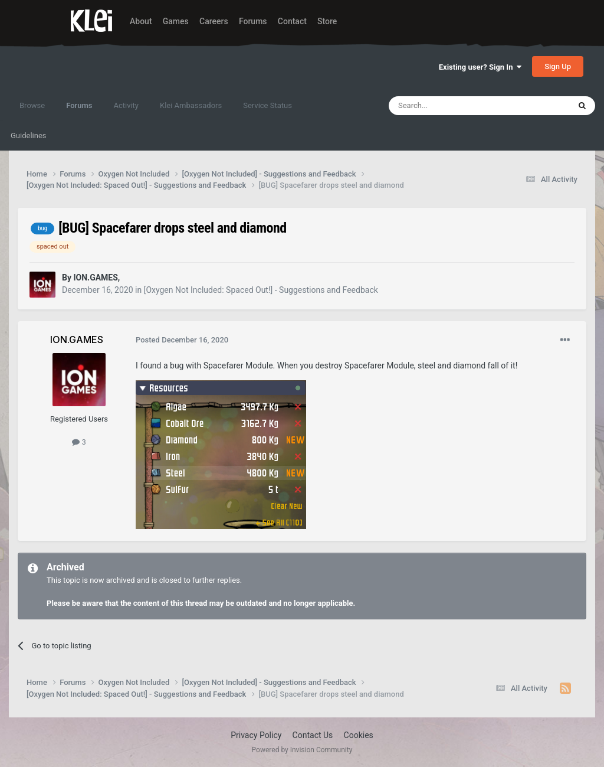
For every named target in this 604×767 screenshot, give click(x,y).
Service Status (267, 105)
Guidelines (29, 135)
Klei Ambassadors (191, 105)
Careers (213, 21)
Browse (32, 105)
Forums (253, 21)
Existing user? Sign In (480, 67)
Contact (292, 21)
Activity (126, 105)
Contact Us (313, 735)
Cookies (358, 735)
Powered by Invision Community (302, 750)
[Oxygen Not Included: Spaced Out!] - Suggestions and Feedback (261, 290)
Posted (182, 339)
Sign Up (557, 66)
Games (176, 21)
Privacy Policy (256, 735)
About (141, 21)
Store (327, 21)
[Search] (451, 105)
